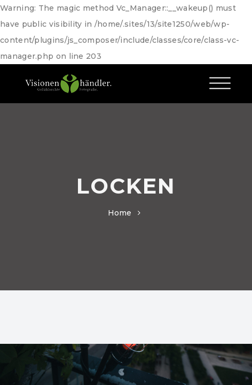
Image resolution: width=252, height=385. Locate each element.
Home (120, 213)
